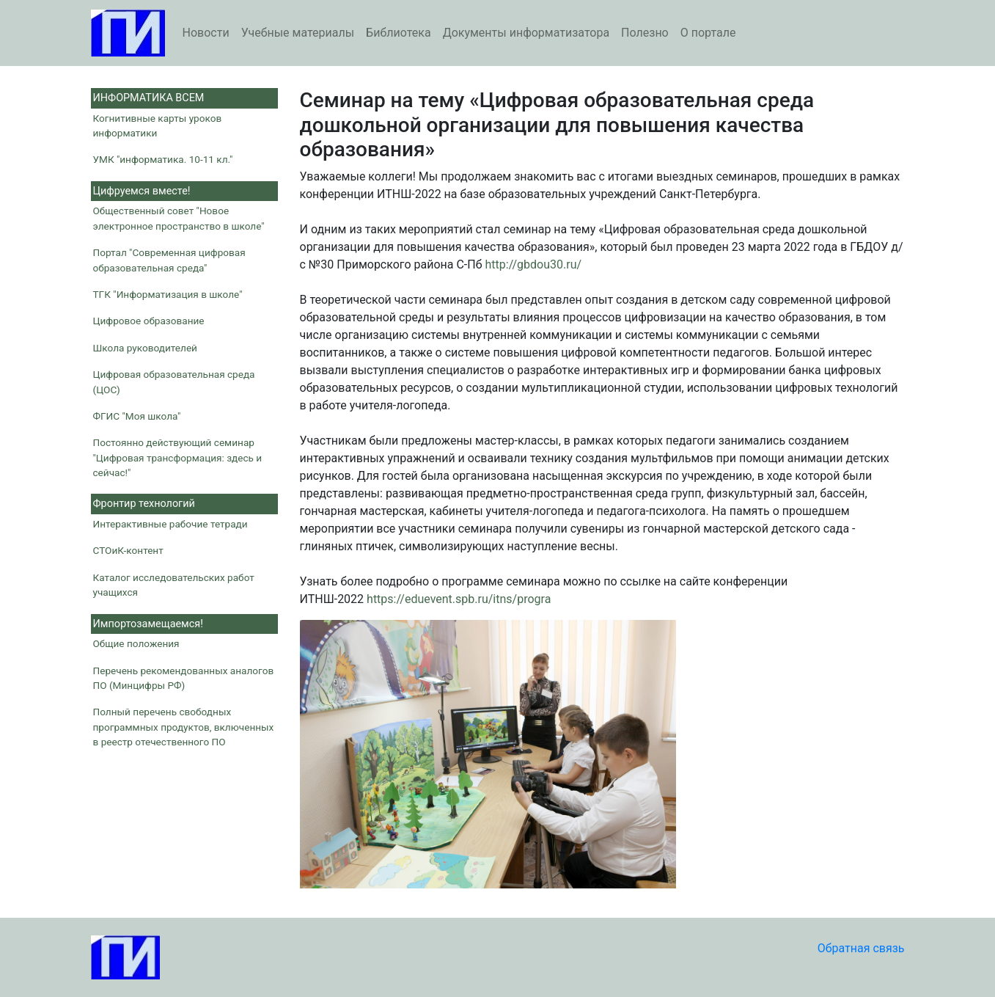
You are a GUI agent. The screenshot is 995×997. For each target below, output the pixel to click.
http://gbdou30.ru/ (533, 264)
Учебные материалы (297, 33)
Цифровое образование (149, 320)
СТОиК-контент (128, 550)
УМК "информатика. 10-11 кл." (163, 159)
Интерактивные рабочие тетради (170, 524)
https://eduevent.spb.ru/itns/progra (459, 599)
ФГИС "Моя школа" (137, 416)
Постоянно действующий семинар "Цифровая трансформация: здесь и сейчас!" (177, 457)
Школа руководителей (145, 348)
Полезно (645, 33)
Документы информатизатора (526, 33)
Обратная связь (861, 948)
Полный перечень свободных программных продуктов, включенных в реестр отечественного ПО (183, 727)
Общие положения (136, 643)
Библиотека (398, 33)
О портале (708, 33)
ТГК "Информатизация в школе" (168, 294)
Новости (206, 33)
